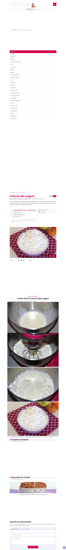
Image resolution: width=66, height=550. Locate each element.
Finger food (13, 67)
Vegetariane (14, 116)
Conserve (13, 56)
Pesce (12, 80)
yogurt (19, 212)
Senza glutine (14, 111)
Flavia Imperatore (24, 198)
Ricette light (13, 98)
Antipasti (13, 54)
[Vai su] (64, 547)
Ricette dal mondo (15, 93)
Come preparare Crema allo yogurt (32, 436)
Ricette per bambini (15, 100)
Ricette (15, 30)
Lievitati (12, 72)
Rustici (12, 103)
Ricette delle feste (15, 95)
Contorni (13, 59)
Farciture (23, 192)
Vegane (12, 113)
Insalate (12, 69)
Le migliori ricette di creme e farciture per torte (33, 494)
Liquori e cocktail (15, 74)
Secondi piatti (14, 108)
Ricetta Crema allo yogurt (16, 436)
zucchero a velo (21, 214)
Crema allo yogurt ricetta (48, 436)
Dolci (18, 30)
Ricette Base (14, 87)
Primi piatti (13, 85)
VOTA (54, 196)
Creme (21, 30)
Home (12, 30)
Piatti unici (13, 82)
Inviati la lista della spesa (23, 220)
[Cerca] (18, 4)
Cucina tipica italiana (16, 62)
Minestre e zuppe (15, 77)
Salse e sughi (14, 105)
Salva (30, 260)
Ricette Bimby (14, 90)
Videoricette (14, 118)
